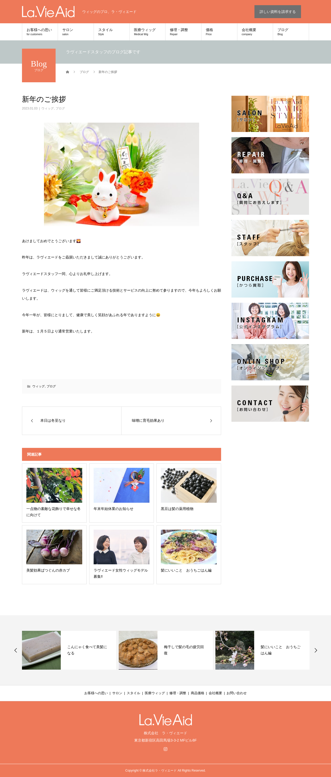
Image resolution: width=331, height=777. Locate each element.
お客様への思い (40, 32)
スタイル (111, 32)
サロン (75, 32)
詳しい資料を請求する (278, 12)
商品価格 (197, 693)
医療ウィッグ (147, 32)
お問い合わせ (237, 693)
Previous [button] (15, 650)
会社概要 (255, 32)
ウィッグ (47, 108)
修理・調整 (183, 32)
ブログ (290, 32)
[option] (69, 650)
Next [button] (315, 650)
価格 (219, 32)
